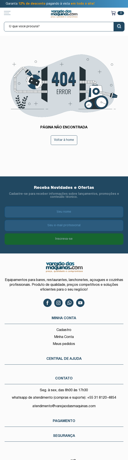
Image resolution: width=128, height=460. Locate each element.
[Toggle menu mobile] (11, 13)
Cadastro (63, 330)
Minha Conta (64, 337)
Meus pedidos (64, 344)
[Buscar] (119, 26)
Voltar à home (64, 140)
